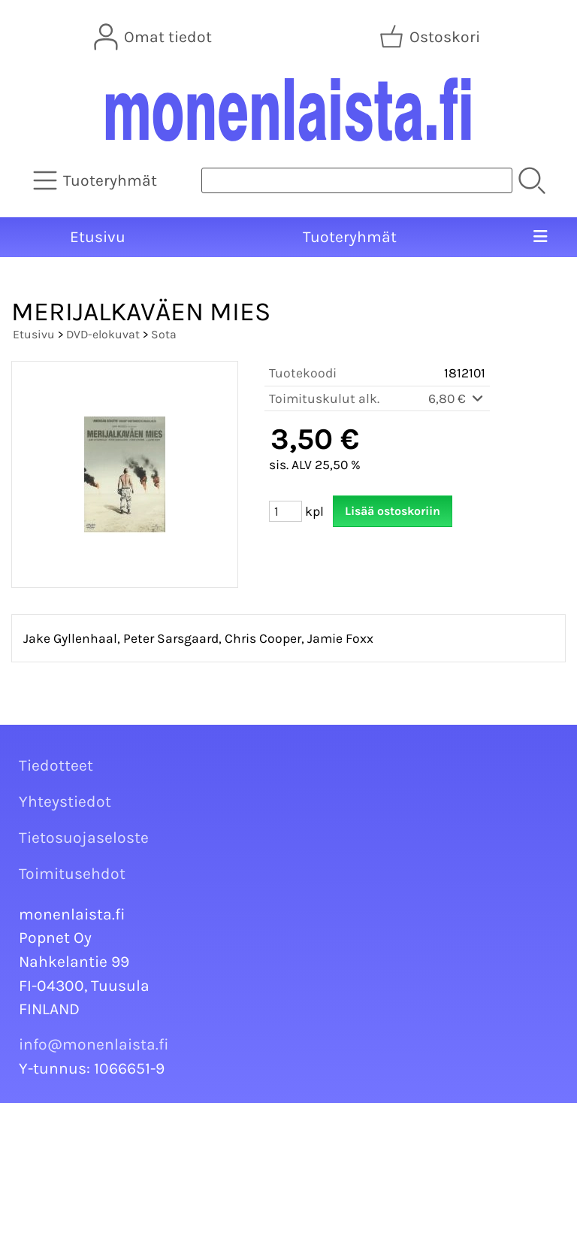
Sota (164, 334)
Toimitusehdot (72, 874)
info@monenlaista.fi (94, 1044)
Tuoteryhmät (350, 237)
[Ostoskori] (431, 37)
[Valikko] (540, 237)
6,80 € (456, 398)
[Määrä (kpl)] (285, 511)
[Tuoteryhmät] (97, 180)
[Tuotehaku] (356, 180)
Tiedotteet (56, 765)
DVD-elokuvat (103, 334)
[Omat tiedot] (154, 37)
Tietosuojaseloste (84, 838)
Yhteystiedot (65, 801)
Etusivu (97, 237)
